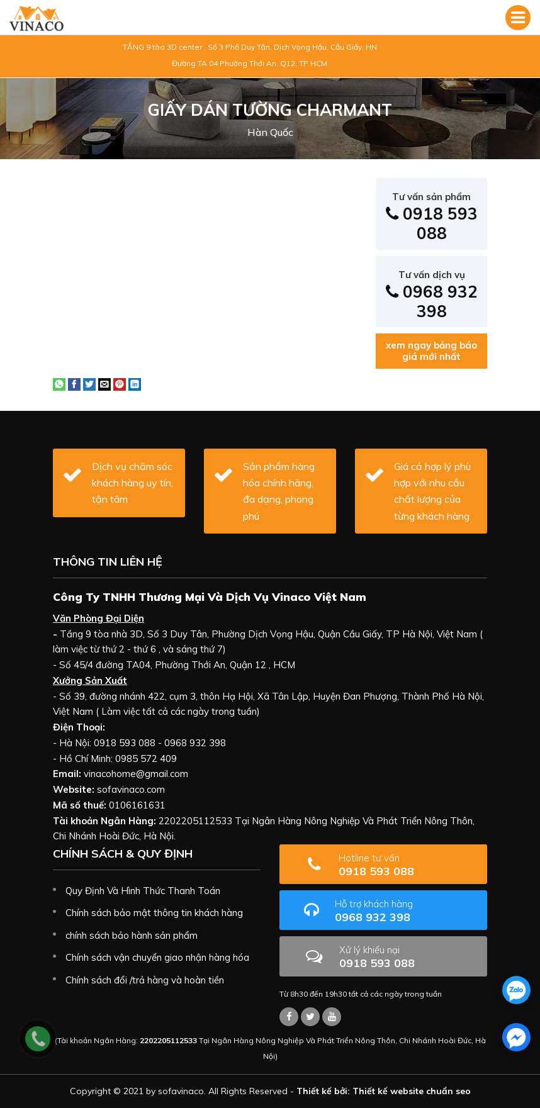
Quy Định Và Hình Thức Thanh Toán (142, 891)
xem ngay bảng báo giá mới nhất (431, 350)
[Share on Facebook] (74, 383)
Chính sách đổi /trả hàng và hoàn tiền (144, 980)
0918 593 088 (431, 217)
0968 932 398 (431, 295)
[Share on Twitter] (89, 383)
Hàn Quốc (270, 132)
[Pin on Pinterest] (119, 383)
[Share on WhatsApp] (59, 383)
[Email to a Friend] (104, 383)
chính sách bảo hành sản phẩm (131, 935)
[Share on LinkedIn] (134, 383)
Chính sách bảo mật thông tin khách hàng (154, 913)
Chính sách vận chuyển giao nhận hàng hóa (157, 957)
